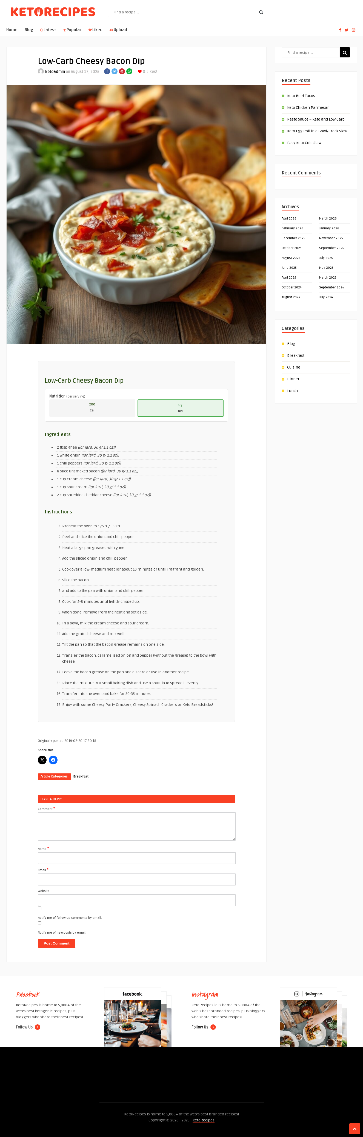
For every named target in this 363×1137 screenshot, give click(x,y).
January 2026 (329, 228)
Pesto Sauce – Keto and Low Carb (316, 119)
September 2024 (331, 287)
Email (43, 869)
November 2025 (331, 238)
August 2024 (291, 297)
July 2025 (326, 258)
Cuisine (293, 367)
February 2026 (292, 228)
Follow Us (28, 1027)
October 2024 (292, 287)
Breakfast (80, 776)
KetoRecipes (204, 1120)
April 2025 (289, 278)
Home (12, 30)
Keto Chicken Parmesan (308, 107)
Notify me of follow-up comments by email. (70, 918)
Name (43, 848)
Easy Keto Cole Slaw (304, 143)
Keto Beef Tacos (301, 95)
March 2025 (327, 278)
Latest (48, 30)
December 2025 (293, 238)
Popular (72, 30)
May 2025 (326, 268)
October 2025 (292, 248)
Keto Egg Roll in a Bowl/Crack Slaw (317, 131)
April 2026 (289, 219)
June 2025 (289, 268)
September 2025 (331, 248)
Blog (29, 30)
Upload (118, 30)
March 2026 (328, 219)
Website (44, 891)
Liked (95, 30)
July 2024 (326, 297)
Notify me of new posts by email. (62, 932)
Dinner (293, 379)
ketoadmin (55, 71)
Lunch (292, 390)
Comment (46, 808)
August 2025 (291, 258)
